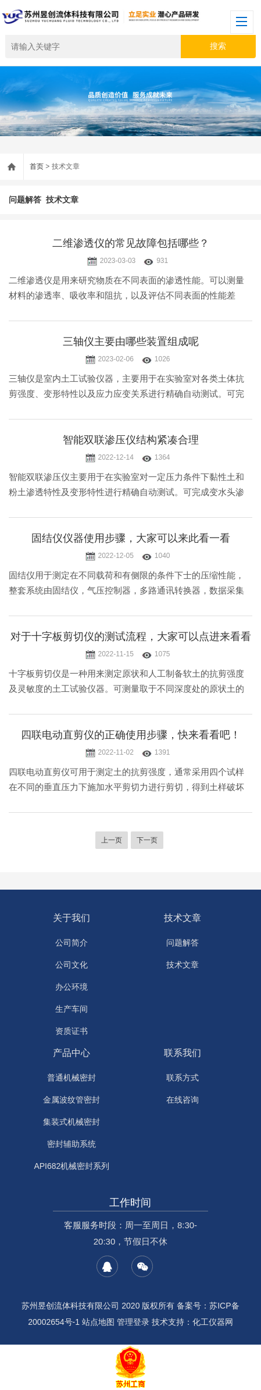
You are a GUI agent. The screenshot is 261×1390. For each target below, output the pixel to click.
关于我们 (71, 918)
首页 (37, 166)
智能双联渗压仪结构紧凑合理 (131, 440)
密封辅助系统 (71, 1144)
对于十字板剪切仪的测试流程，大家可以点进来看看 (130, 636)
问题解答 (25, 199)
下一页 (147, 840)
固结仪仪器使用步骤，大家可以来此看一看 (130, 538)
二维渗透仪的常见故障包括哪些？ (130, 243)
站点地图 (98, 1322)
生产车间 (71, 1009)
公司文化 (71, 964)
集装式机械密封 (71, 1121)
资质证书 (71, 1031)
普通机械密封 (71, 1077)
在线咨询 (182, 1099)
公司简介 (71, 942)
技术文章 (62, 199)
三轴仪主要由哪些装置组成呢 (131, 341)
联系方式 (182, 1077)
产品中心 (71, 1053)
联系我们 (182, 1053)
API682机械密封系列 (71, 1166)
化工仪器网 (212, 1322)
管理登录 (133, 1322)
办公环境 (71, 986)
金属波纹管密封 (71, 1099)
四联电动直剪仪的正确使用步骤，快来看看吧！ (131, 735)
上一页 (111, 840)
